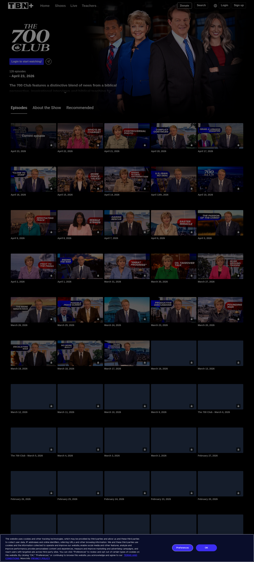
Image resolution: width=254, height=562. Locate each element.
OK (206, 548)
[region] (127, 548)
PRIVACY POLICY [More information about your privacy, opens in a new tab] (40, 558)
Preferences (182, 548)
